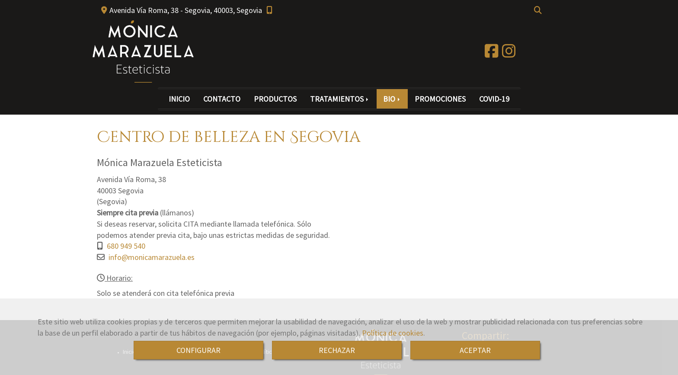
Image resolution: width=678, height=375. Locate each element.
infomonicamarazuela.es (152, 257)
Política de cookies (392, 333)
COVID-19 (494, 99)
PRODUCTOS (275, 99)
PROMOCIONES (440, 99)
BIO (392, 99)
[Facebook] (492, 54)
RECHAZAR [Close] (337, 350)
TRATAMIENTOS (340, 99)
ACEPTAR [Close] (475, 350)
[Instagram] (509, 54)
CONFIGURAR (198, 350)
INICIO (179, 99)
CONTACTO (221, 99)
